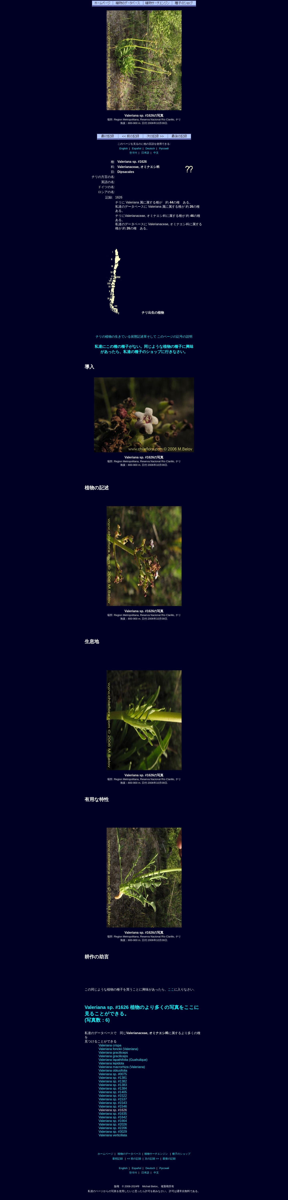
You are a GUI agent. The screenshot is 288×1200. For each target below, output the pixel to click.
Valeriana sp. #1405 (113, 1092)
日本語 (145, 152)
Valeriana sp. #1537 (113, 1099)
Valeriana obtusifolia (113, 1070)
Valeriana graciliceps (113, 1052)
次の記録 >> (152, 1158)
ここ (171, 989)
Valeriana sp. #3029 (113, 1131)
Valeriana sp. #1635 (113, 1113)
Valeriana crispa (110, 1045)
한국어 (133, 152)
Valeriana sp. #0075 (113, 1074)
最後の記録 (169, 1158)
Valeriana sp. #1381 (113, 1077)
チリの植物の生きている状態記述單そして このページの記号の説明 (144, 336)
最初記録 (117, 1158)
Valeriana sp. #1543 (113, 1103)
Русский (164, 148)
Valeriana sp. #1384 (113, 1088)
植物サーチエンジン (156, 1153)
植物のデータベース (129, 1153)
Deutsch (150, 148)
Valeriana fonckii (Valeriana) (118, 1049)
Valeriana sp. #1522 (113, 1095)
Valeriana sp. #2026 (113, 1124)
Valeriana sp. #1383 (113, 1085)
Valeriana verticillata (113, 1135)
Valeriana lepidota (111, 1063)
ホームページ (105, 1153)
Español (136, 148)
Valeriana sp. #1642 (113, 1117)
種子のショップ (181, 1153)
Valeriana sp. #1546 (113, 1106)
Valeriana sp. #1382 (113, 1081)
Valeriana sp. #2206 (113, 1128)
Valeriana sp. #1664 (113, 1121)
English (123, 148)
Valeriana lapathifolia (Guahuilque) (123, 1059)
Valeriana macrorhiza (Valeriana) (122, 1067)
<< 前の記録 (134, 1158)
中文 (156, 152)
